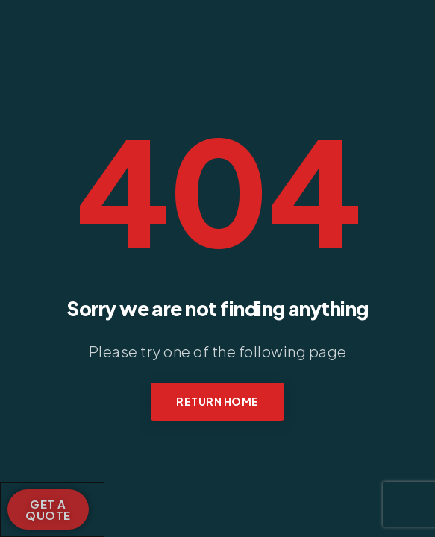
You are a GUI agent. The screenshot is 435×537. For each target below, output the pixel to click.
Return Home (217, 401)
